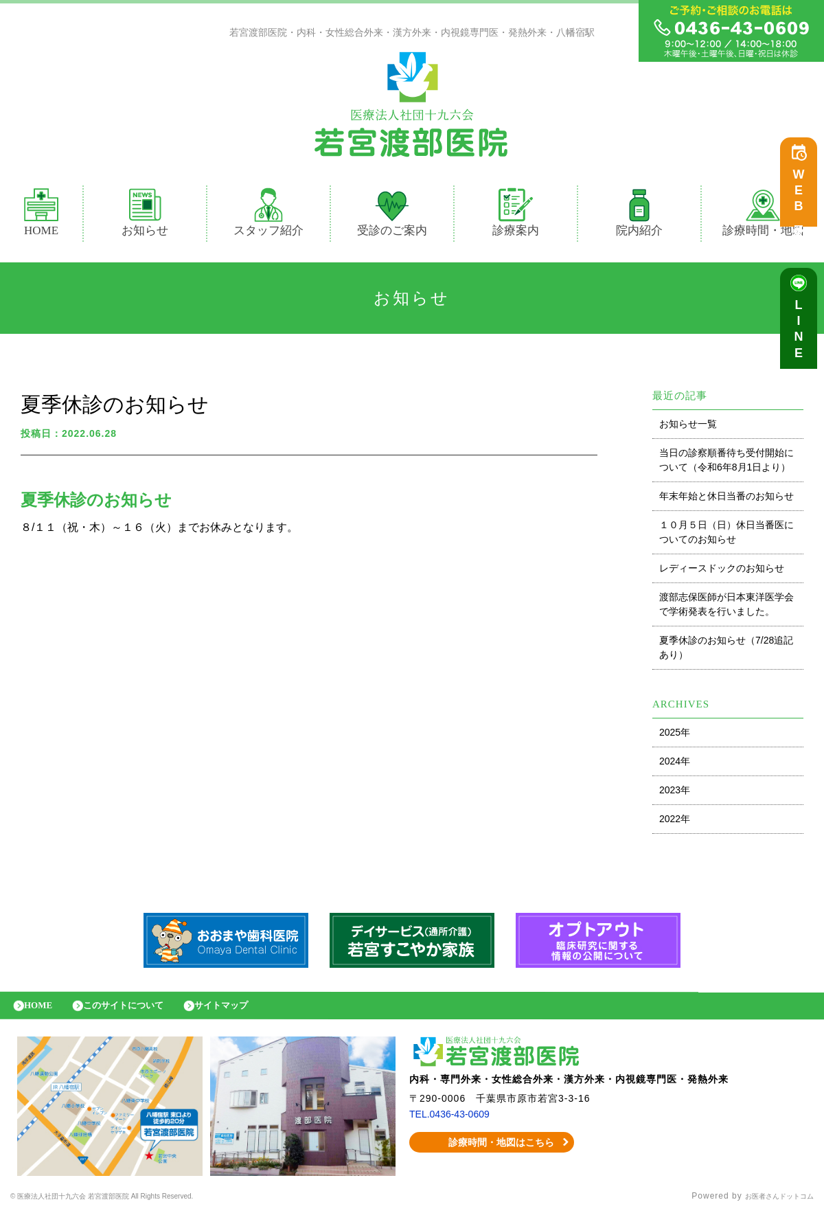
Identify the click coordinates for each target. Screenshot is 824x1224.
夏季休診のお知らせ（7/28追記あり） (726, 651)
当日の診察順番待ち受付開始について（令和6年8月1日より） (726, 463)
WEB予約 (802, 200)
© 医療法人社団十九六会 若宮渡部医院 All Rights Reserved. (134, 1207)
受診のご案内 (392, 215)
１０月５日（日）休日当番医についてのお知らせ (726, 535)
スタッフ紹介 (268, 215)
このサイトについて (139, 1012)
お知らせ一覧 (688, 427)
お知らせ (145, 215)
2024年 (674, 764)
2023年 (674, 793)
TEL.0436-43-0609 (455, 1124)
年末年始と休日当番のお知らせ (726, 499)
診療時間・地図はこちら (492, 1152)
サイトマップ (251, 1012)
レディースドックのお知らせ (721, 571)
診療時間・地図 (763, 215)
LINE (802, 337)
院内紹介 (639, 215)
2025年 (674, 735)
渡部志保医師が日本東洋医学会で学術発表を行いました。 (726, 607)
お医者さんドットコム (769, 1207)
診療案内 (521, 215)
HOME (41, 215)
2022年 (674, 822)
